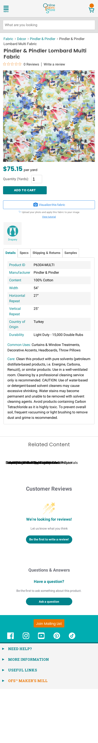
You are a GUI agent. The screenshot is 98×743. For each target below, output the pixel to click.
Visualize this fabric (49, 204)
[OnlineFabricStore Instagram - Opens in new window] (26, 692)
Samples (70, 253)
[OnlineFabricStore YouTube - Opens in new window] (41, 692)
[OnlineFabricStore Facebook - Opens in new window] (10, 692)
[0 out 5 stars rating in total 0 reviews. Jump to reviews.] (21, 64)
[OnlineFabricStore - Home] (49, 12)
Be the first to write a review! (49, 593)
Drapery (12, 239)
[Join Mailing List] (49, 677)
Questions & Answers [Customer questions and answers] (49, 624)
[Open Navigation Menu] (11, 8)
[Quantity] (36, 179)
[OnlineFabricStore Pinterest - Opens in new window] (56, 692)
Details (10, 253)
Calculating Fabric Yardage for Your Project (39, 517)
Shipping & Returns (46, 253)
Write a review (54, 64)
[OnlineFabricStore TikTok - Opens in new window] (72, 692)
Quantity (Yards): (16, 179)
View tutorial (49, 216)
